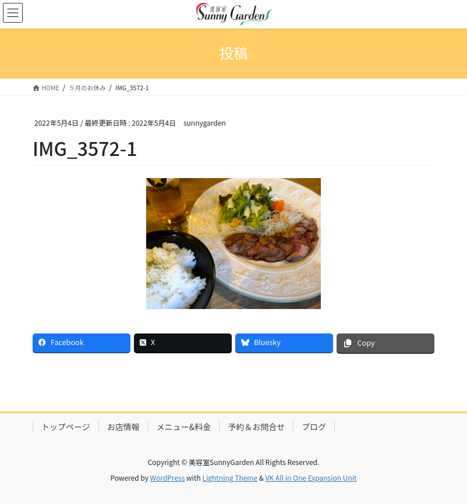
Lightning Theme (229, 477)
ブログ (314, 426)
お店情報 (123, 426)
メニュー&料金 (184, 426)
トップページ (65, 426)
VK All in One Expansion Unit (311, 477)
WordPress (167, 477)
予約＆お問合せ (256, 426)
